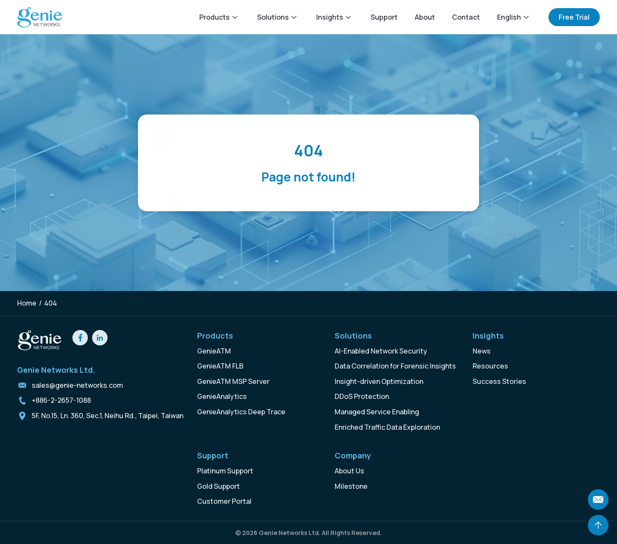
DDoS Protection (362, 396)
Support (384, 17)
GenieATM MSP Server (233, 381)
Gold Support (218, 486)
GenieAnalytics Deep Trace (241, 411)
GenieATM (214, 351)
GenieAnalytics (222, 396)
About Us (349, 471)
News (482, 351)
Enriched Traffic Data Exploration (387, 427)
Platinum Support (225, 471)
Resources (490, 366)
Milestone (351, 486)
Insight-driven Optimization (379, 381)
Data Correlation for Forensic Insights (395, 366)
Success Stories (499, 381)
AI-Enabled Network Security (381, 351)
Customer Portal (224, 501)
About (425, 17)
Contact (466, 17)
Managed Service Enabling (377, 411)
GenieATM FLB (220, 366)
